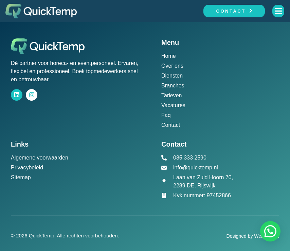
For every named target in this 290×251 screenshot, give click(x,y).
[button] (270, 231)
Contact (234, 11)
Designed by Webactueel (252, 236)
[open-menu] (278, 11)
